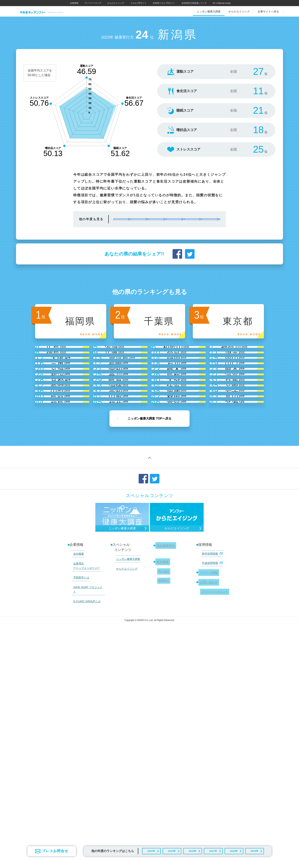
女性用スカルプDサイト (164, 3)
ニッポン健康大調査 (126, 784)
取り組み (162, 794)
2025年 (150, 849)
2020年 (233, 849)
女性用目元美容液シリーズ (194, 3)
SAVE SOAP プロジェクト (87, 804)
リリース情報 (208, 794)
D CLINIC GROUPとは (85, 811)
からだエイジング (115, 3)
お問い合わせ (208, 802)
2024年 (171, 849)
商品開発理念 (165, 771)
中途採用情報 (210, 786)
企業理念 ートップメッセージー (85, 788)
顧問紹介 (162, 801)
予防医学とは (80, 797)
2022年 (191, 849)
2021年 (212, 849)
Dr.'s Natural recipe (222, 3)
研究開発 (162, 786)
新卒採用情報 (210, 779)
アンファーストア (92, 3)
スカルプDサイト (138, 3)
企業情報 (74, 3)
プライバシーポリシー (213, 810)
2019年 (253, 849)
